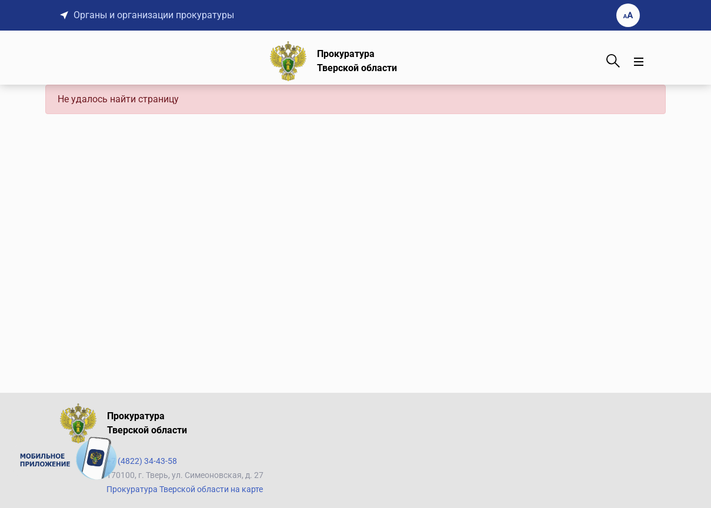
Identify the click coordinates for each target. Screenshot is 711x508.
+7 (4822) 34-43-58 (141, 461)
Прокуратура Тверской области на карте (184, 489)
